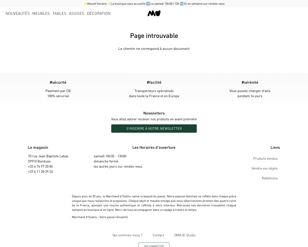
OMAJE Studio (180, 223)
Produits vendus (268, 156)
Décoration (98, 13)
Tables (59, 13)
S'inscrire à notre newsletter (154, 128)
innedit (187, 241)
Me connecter (154, 232)
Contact (158, 223)
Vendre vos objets (267, 161)
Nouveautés (18, 13)
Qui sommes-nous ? (132, 223)
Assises (76, 13)
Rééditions (272, 166)
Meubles (41, 13)
